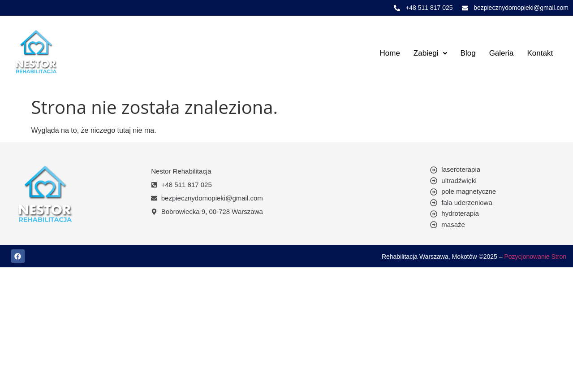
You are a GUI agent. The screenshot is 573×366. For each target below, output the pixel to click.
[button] (430, 53)
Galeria (501, 53)
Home (389, 53)
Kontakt (540, 53)
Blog (468, 53)
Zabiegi (430, 53)
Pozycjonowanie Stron (535, 256)
